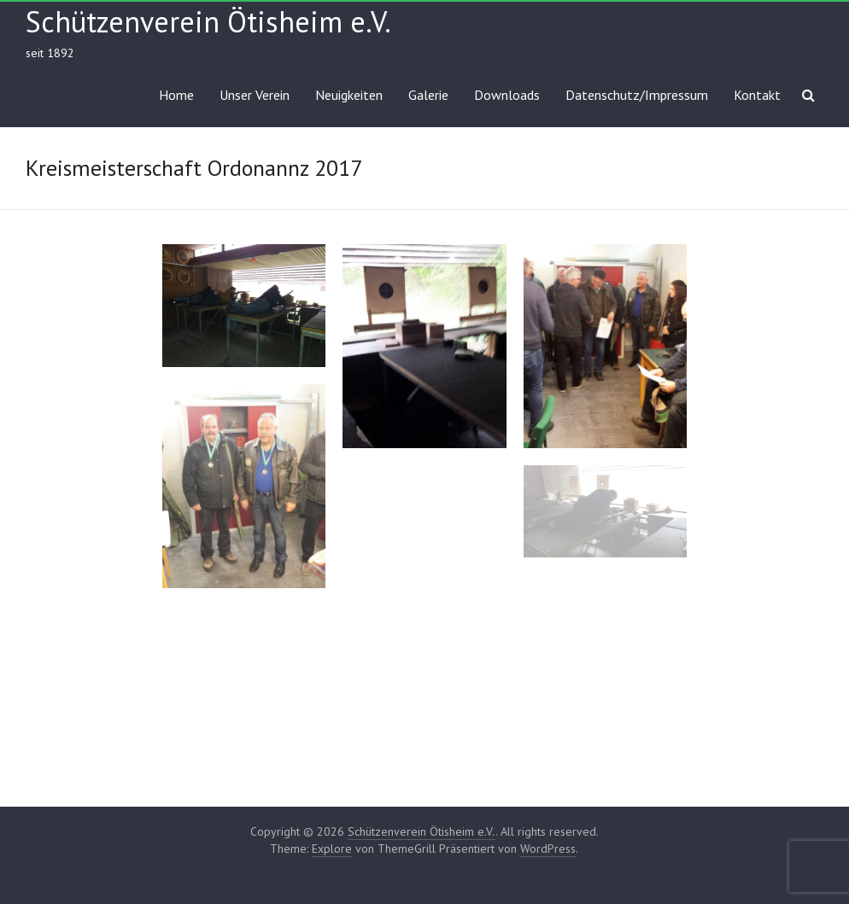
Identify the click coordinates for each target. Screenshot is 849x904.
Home (176, 94)
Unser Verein (255, 94)
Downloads (507, 94)
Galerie (428, 94)
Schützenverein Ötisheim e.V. (208, 21)
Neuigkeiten (349, 94)
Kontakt (757, 94)
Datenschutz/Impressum (636, 94)
